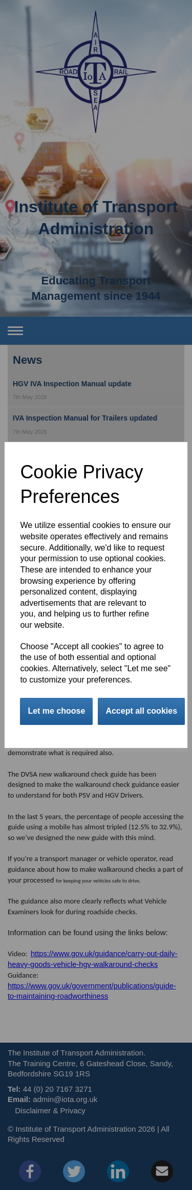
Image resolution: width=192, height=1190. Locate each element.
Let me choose (56, 711)
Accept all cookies (141, 711)
